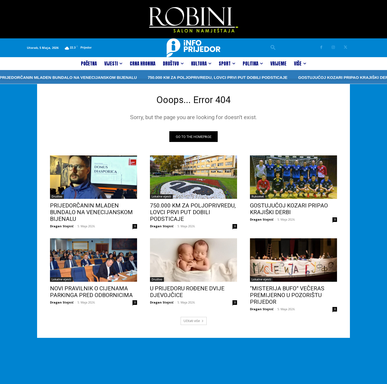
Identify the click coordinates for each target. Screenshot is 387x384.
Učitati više (194, 323)
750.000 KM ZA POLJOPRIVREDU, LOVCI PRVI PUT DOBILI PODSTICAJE (191, 77)
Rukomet (258, 198)
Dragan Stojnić (62, 228)
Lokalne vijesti (161, 198)
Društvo (57, 198)
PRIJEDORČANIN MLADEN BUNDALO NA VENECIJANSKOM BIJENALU (91, 214)
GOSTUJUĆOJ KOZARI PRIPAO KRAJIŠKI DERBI (319, 77)
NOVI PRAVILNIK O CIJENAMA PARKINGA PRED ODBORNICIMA (91, 294)
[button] (273, 47)
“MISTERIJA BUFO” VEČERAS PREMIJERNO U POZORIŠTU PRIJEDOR (287, 297)
